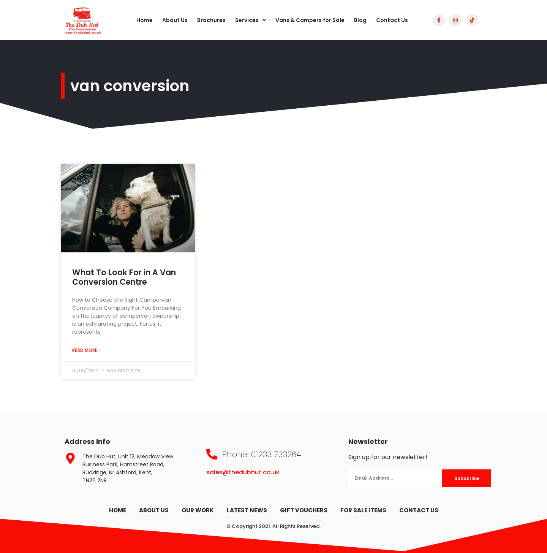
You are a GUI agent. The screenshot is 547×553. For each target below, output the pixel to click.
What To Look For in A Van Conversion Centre (124, 277)
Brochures (211, 20)
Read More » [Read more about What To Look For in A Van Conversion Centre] (86, 350)
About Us (175, 20)
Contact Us (392, 20)
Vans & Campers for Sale (310, 20)
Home (144, 20)
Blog (360, 20)
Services (250, 20)
